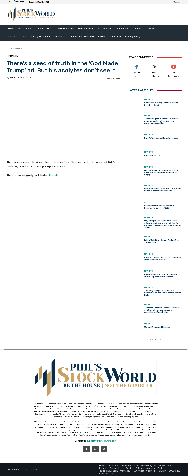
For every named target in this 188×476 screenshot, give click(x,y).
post (15, 175)
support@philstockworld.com (101, 441)
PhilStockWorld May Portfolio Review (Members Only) (161, 104)
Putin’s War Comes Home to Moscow (161, 138)
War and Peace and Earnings (157, 327)
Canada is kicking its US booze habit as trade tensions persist (162, 258)
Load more (155, 339)
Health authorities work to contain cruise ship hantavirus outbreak (160, 275)
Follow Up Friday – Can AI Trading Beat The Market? (162, 241)
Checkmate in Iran (152, 155)
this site (53, 175)
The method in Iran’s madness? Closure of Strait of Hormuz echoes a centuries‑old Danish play (163, 310)
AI (145, 202)
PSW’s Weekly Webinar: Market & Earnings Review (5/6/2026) (159, 207)
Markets (18, 48)
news (12, 78)
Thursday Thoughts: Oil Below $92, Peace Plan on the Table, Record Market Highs (162, 293)
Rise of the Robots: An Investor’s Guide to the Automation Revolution (162, 190)
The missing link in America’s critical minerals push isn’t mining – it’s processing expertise (161, 121)
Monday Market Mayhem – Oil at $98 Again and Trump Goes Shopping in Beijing (161, 172)
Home (9, 48)
